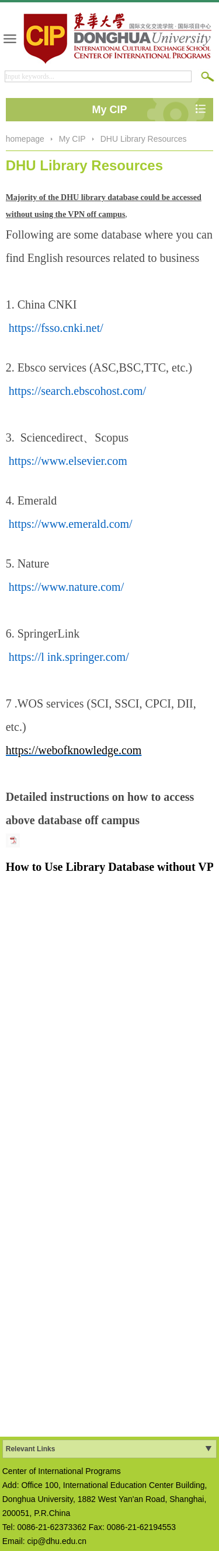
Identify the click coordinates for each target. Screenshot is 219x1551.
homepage (25, 138)
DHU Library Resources (143, 138)
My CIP (72, 138)
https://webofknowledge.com (74, 750)
